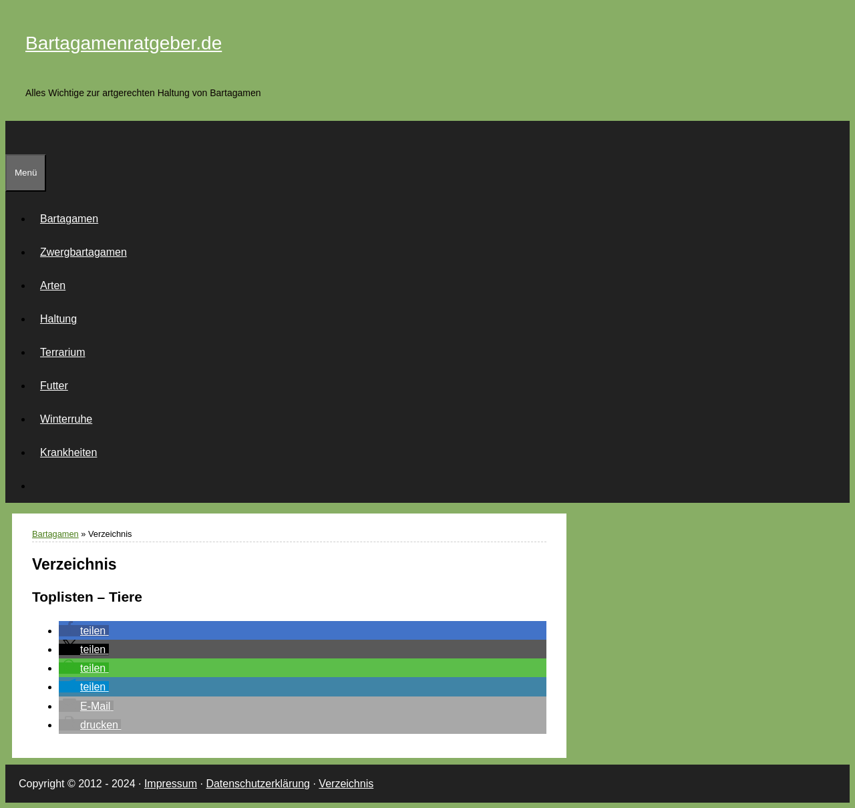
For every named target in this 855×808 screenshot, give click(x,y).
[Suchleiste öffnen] (13, 137)
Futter (54, 385)
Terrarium (63, 352)
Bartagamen (69, 218)
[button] (84, 630)
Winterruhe (66, 419)
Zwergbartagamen (83, 252)
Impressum (170, 783)
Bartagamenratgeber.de (123, 43)
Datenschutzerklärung (258, 783)
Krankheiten (68, 452)
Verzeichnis (346, 783)
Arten (52, 285)
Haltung (58, 319)
